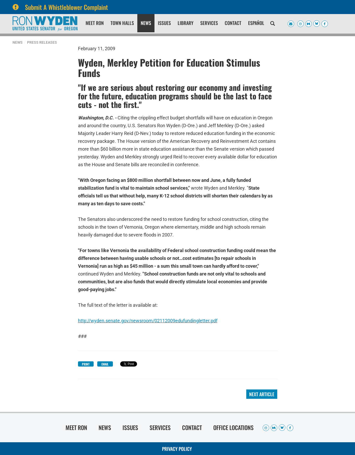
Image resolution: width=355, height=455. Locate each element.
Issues (164, 23)
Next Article (261, 394)
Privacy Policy (177, 448)
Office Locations (233, 427)
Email (104, 364)
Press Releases (42, 42)
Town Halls (122, 23)
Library (185, 23)
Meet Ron (95, 23)
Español (256, 23)
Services (209, 23)
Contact (233, 23)
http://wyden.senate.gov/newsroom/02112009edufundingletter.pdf (147, 320)
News (146, 23)
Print (85, 364)
